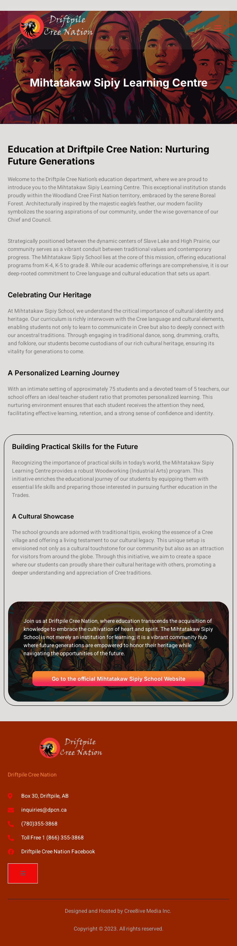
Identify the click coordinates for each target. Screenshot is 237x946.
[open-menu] (217, 28)
